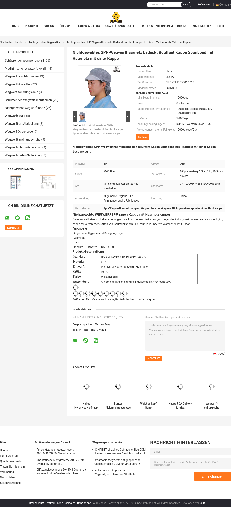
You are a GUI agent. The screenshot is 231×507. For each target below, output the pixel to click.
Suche (185, 4)
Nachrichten (202, 26)
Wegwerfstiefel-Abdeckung (23, 155)
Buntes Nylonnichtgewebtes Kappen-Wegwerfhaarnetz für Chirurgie (118, 405)
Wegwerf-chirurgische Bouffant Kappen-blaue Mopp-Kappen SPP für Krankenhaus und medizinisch (211, 405)
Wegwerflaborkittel (18, 84)
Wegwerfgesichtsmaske (21, 76)
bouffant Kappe (145, 299)
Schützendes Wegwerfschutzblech (28, 100)
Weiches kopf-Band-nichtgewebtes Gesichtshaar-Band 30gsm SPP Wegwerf (149, 405)
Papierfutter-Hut (125, 299)
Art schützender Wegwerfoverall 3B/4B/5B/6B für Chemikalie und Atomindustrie (56, 452)
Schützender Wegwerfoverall (24, 60)
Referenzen (204, 4)
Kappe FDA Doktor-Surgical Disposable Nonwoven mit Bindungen (180, 405)
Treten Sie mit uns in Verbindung (163, 26)
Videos (49, 26)
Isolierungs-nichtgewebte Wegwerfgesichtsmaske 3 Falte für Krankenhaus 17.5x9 (115, 473)
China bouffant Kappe (78, 502)
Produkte (31, 26)
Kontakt (142, 137)
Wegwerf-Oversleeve (19, 131)
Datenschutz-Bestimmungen (46, 502)
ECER (201, 502)
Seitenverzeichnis (10, 482)
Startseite (6, 42)
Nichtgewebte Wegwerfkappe (46, 42)
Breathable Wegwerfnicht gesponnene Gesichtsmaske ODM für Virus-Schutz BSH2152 (117, 462)
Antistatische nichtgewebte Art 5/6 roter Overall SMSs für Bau (61, 461)
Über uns (65, 26)
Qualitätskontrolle (120, 26)
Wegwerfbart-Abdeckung (22, 124)
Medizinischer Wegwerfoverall (25, 68)
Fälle (221, 26)
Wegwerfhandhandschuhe (22, 139)
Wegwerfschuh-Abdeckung (23, 147)
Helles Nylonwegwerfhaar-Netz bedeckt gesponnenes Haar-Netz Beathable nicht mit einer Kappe (86, 405)
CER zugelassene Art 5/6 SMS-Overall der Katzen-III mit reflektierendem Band (62, 471)
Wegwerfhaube (15, 116)
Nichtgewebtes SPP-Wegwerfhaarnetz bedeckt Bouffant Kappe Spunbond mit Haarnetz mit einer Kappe (98, 129)
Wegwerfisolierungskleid (21, 92)
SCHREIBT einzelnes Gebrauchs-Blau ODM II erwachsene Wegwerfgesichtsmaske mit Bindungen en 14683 (120, 452)
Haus (15, 26)
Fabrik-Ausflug (89, 26)
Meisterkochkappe (103, 299)
